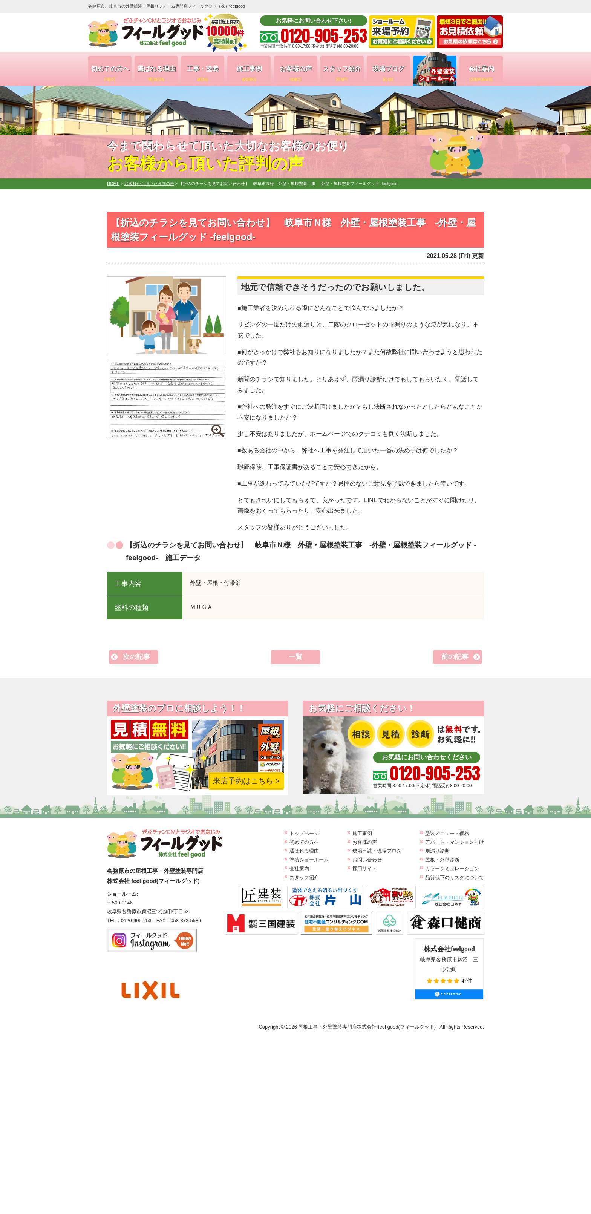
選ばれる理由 (156, 73)
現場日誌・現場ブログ (376, 851)
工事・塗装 (202, 73)
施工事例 (249, 73)
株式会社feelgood (449, 949)
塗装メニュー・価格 (447, 833)
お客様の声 (295, 73)
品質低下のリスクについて (454, 877)
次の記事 (136, 657)
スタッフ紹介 (342, 73)
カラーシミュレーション (452, 868)
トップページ (304, 833)
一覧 (295, 657)
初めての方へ (110, 73)
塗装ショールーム (309, 860)
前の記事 (455, 657)
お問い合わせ (367, 860)
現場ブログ (388, 73)
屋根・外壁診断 (442, 860)
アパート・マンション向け (454, 842)
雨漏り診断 (437, 851)
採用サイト (364, 868)
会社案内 (481, 73)
